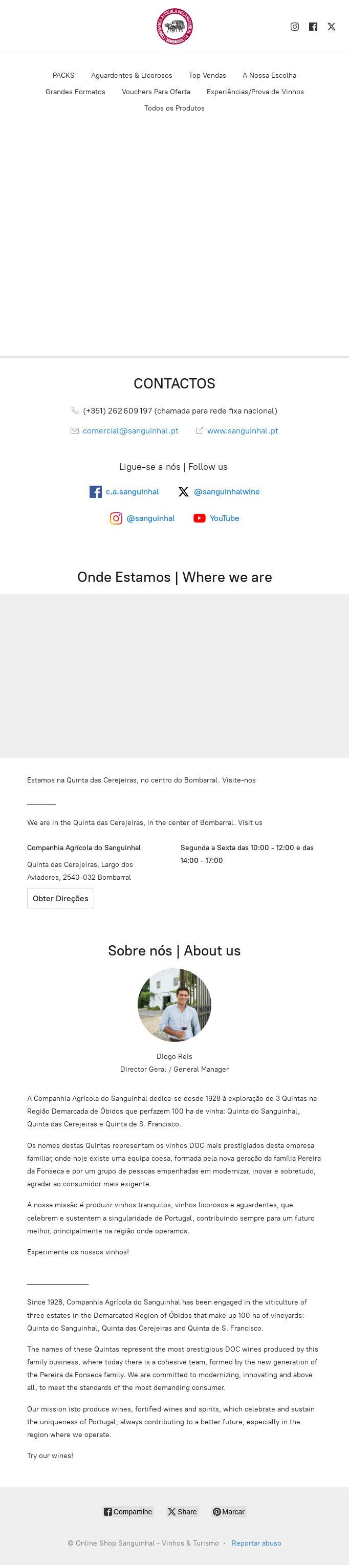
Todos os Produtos (174, 108)
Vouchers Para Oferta (156, 92)
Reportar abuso (256, 1543)
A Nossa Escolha (269, 75)
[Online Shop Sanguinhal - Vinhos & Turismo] (174, 26)
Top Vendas (207, 75)
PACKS (64, 75)
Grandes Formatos (75, 92)
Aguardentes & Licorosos (131, 75)
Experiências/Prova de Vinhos (255, 92)
